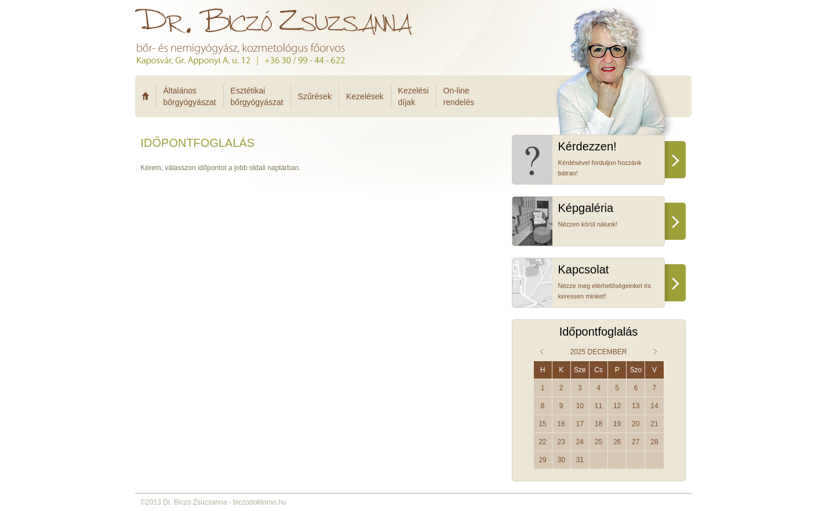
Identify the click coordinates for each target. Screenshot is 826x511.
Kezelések (365, 96)
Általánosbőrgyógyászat (189, 96)
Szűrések (315, 96)
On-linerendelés (459, 96)
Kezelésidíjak (413, 96)
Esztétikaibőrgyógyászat (257, 96)
